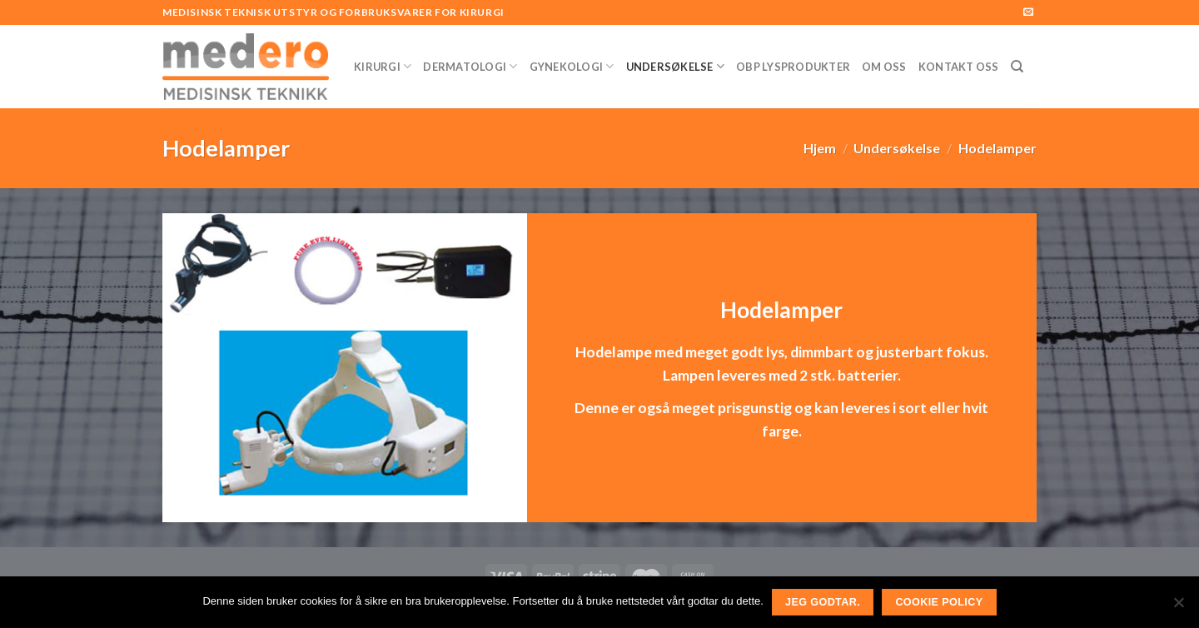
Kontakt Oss (958, 66)
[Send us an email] (1028, 12)
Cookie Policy (939, 602)
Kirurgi (382, 66)
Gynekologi (572, 66)
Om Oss (884, 66)
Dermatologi (470, 66)
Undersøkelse (675, 66)
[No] (1178, 607)
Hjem (819, 148)
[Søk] (1017, 66)
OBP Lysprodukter (793, 66)
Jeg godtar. (822, 602)
